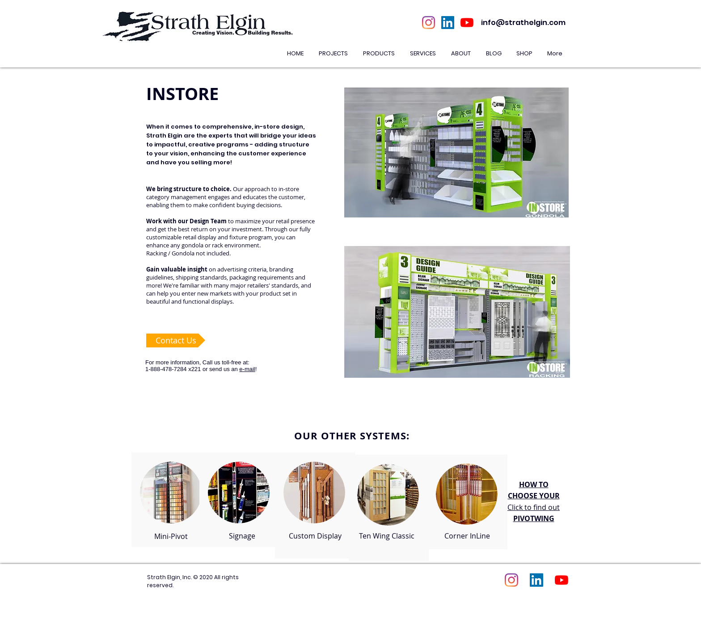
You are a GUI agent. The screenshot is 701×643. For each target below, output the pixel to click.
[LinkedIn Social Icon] (447, 22)
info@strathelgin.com (523, 22)
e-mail (247, 369)
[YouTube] (466, 22)
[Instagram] (428, 22)
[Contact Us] (175, 340)
